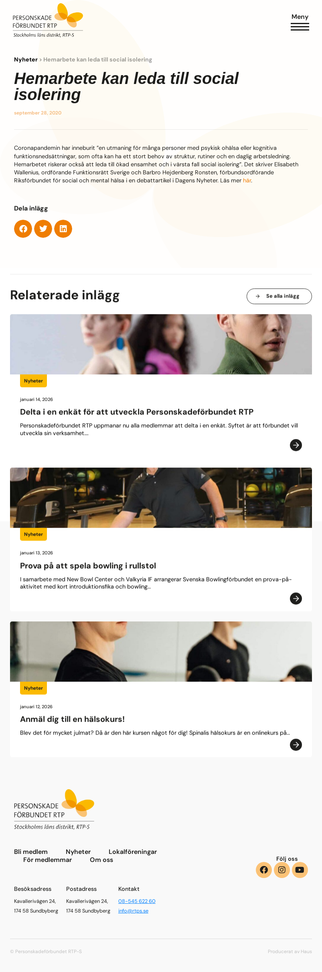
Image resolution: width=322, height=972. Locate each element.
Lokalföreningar (133, 852)
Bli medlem (31, 852)
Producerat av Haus (290, 951)
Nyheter (26, 59)
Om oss (101, 860)
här (247, 180)
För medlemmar (47, 860)
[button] (23, 229)
